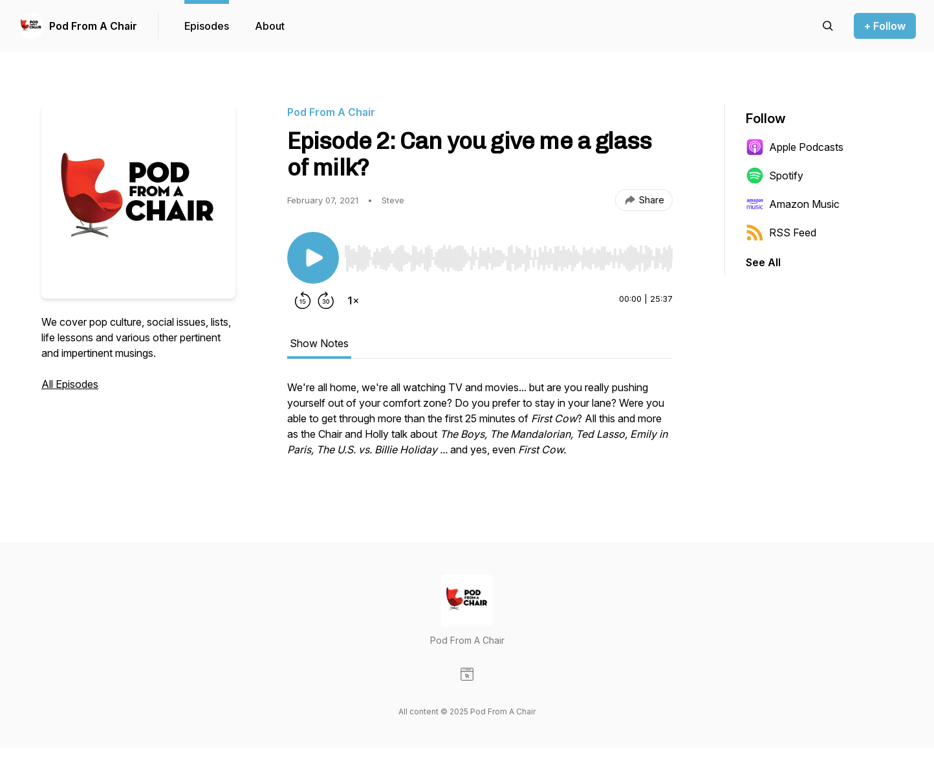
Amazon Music (793, 204)
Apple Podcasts (794, 147)
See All (763, 262)
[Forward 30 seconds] (326, 300)
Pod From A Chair (93, 25)
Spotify (774, 175)
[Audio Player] (508, 254)
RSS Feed (781, 232)
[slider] (508, 258)
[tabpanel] (480, 425)
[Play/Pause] (313, 258)
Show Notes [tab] (319, 343)
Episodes (206, 25)
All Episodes (69, 384)
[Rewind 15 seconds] (303, 300)
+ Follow (885, 25)
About (270, 25)
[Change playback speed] (353, 300)
